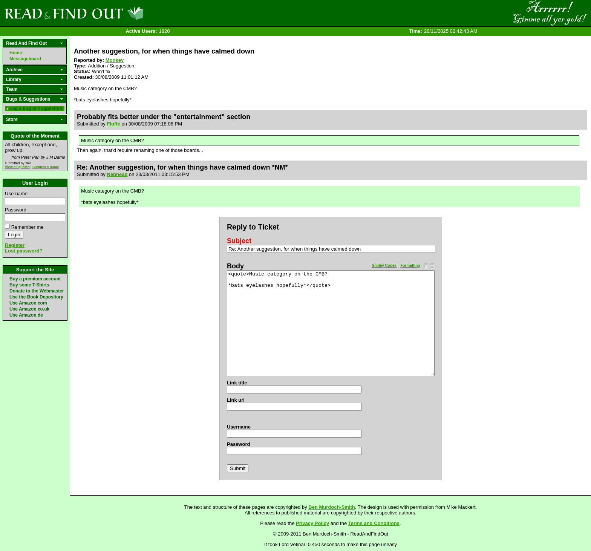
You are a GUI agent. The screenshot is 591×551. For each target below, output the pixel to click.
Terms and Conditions (374, 523)
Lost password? (24, 251)
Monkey (115, 60)
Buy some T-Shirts (29, 285)
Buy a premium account (35, 279)
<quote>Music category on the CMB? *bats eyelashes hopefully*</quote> (331, 323)
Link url (236, 400)
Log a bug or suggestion (35, 108)
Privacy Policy (312, 523)
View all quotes (17, 167)
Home (15, 52)
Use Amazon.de (26, 315)
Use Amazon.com (28, 303)
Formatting (410, 265)
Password (15, 210)
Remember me (27, 227)
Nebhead (117, 174)
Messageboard (25, 58)
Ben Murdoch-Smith (331, 507)
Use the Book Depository (36, 297)
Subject (239, 241)
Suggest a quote (45, 167)
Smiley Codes (384, 265)
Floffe (113, 124)
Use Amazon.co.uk (29, 309)
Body (235, 266)
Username (16, 193)
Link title (237, 383)
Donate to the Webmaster (36, 291)
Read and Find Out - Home (113, 13)
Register (14, 245)
